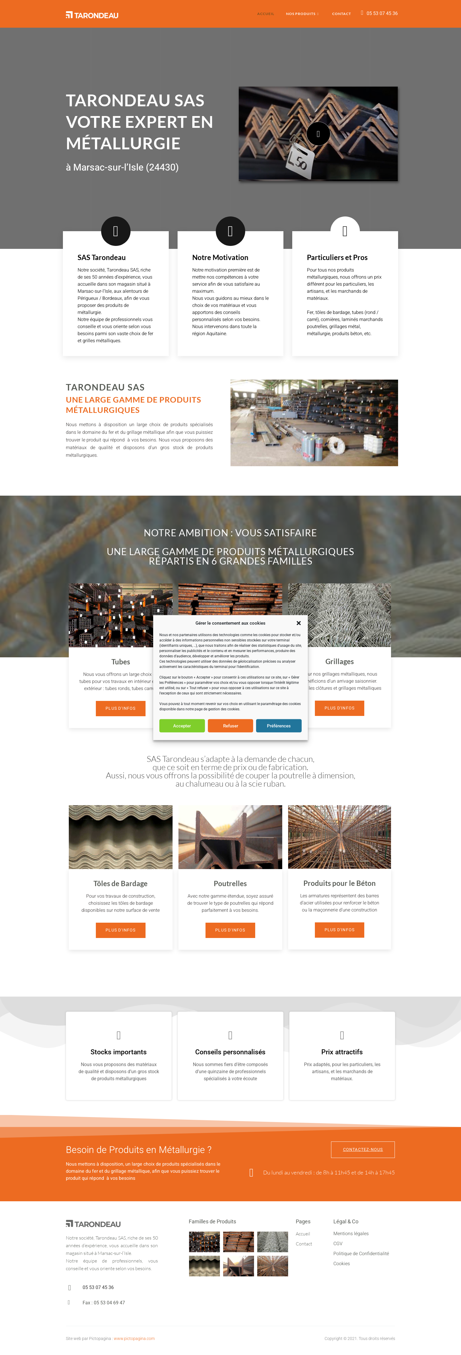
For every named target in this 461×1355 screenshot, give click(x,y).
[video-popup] (318, 133)
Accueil (265, 13)
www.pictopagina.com (134, 1338)
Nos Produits (302, 13)
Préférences (279, 725)
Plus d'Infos (121, 708)
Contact (341, 13)
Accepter (182, 725)
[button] (299, 623)
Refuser (230, 725)
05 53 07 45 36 (382, 13)
